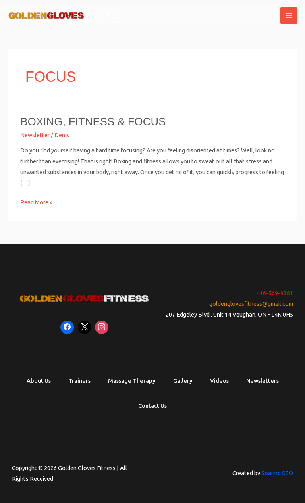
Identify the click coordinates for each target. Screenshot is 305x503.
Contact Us (152, 405)
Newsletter (35, 135)
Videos (219, 380)
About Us (39, 380)
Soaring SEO (277, 473)
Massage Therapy (132, 380)
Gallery (183, 380)
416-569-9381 (275, 293)
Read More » (36, 201)
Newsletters (262, 380)
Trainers (79, 380)
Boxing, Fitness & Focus (93, 121)
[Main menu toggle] (288, 15)
